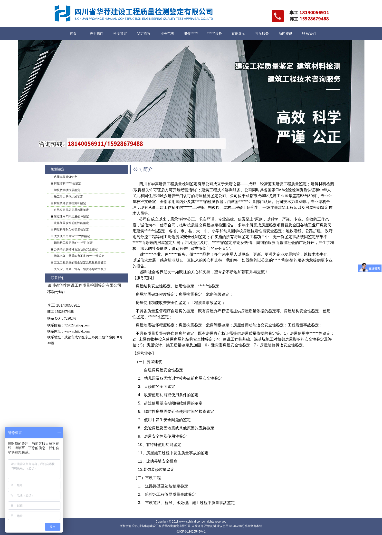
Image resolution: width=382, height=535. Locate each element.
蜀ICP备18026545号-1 (191, 531)
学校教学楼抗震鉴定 (67, 190)
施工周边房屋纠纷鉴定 (68, 196)
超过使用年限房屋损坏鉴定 (71, 216)
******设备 (214, 33)
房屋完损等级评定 (65, 177)
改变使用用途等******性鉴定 (72, 236)
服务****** (191, 33)
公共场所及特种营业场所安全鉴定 (76, 249)
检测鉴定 (120, 33)
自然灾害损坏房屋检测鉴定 (71, 210)
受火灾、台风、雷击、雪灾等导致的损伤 (80, 269)
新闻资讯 (285, 33)
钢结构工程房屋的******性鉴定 (73, 242)
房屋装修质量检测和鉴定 (70, 203)
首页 (73, 33)
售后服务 (262, 33)
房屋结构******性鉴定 (67, 183)
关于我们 (96, 33)
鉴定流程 (144, 33)
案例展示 (238, 33)
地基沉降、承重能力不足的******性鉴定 (79, 256)
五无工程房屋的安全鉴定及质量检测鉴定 (80, 262)
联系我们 (309, 33)
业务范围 (167, 33)
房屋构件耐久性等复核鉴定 (71, 229)
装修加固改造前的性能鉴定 (71, 223)
